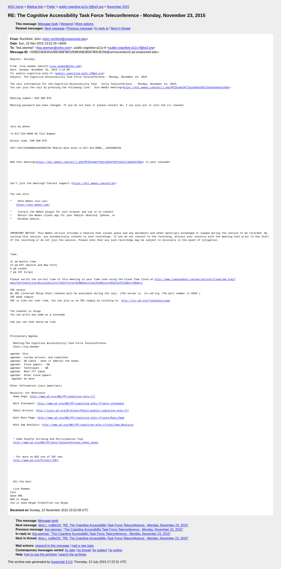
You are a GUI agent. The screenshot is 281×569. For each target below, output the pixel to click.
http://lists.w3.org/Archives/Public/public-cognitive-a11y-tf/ (82, 410)
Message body (48, 24)
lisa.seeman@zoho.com (53, 47)
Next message (55, 28)
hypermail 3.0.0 (61, 562)
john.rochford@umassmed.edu (65, 39)
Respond (67, 24)
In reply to (101, 28)
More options (85, 24)
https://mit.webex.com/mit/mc (94, 183)
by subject (100, 550)
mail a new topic (83, 545)
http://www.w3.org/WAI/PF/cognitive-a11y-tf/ (62, 396)
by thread (84, 550)
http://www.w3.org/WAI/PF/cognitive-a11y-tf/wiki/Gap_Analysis (87, 425)
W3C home (15, 6)
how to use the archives (40, 554)
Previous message (80, 28)
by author (115, 550)
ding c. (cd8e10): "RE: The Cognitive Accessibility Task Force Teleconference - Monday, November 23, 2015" (113, 525)
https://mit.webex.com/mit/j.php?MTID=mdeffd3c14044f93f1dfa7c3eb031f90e (89, 162)
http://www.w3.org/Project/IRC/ (36, 460)
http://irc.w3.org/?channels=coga (145, 301)
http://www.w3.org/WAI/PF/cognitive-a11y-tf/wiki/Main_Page (80, 418)
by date (70, 550)
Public (51, 6)
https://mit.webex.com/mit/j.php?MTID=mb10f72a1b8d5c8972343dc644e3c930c (176, 87)
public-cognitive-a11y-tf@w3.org (81, 6)
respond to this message (52, 545)
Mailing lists (35, 6)
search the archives (72, 554)
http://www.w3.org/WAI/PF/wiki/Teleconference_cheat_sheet (56, 442)
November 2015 (118, 6)
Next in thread (120, 28)
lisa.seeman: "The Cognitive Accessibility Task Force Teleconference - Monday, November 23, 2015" (114, 529)
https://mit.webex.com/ (33, 205)
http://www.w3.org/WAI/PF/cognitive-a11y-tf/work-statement (80, 403)
